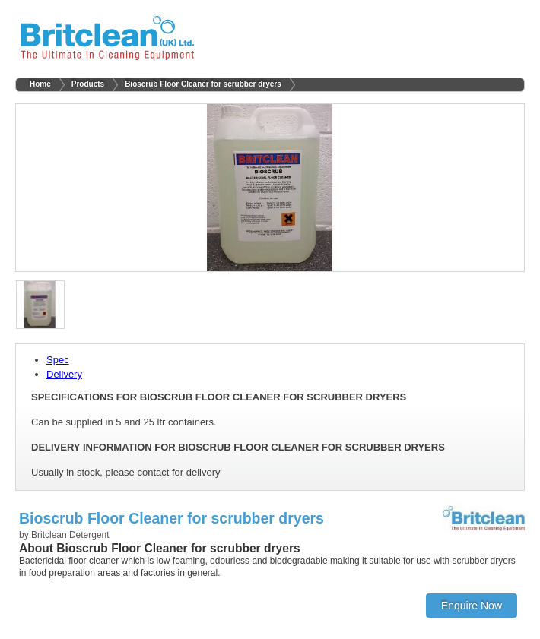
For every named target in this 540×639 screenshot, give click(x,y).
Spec (57, 359)
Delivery (64, 374)
